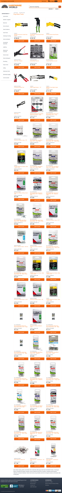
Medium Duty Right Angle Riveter (52, 87)
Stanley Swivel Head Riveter (52, 34)
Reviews (47, 484)
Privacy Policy (55, 483)
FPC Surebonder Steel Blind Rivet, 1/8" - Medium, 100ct (52, 166)
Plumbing (5, 46)
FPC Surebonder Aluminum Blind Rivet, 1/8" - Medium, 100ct (52, 193)
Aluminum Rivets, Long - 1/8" (20, 139)
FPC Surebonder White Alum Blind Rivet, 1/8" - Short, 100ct (36, 220)
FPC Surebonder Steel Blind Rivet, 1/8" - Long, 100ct (36, 140)
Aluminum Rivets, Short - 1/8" (36, 299)
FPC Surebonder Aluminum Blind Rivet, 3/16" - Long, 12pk (53, 379)
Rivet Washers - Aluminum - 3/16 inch (52, 460)
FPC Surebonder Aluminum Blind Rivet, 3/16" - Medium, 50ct (36, 193)
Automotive (5, 15)
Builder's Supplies (6, 17)
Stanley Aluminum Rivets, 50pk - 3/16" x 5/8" (37, 273)
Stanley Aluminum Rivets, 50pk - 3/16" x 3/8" (53, 299)
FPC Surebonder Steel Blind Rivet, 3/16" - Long (52, 352)
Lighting (4, 36)
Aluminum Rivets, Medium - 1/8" (36, 247)
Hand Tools (16, 12)
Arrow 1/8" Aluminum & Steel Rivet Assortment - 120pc (36, 114)
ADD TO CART (21, 40)
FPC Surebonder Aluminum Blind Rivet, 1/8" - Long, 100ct (52, 140)
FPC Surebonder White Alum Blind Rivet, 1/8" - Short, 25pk (52, 406)
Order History (33, 481)
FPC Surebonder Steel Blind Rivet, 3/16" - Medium (36, 352)
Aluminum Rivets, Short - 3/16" (21, 299)
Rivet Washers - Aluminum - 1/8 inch (37, 460)
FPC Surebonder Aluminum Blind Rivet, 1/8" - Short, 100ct (20, 273)
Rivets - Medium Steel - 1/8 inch (21, 246)
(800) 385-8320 (33, 486)
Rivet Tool (16, 113)
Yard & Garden (6, 58)
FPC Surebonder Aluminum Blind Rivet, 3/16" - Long (52, 114)
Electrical (4, 20)
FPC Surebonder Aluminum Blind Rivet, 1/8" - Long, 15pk (52, 432)
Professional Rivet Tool (19, 87)
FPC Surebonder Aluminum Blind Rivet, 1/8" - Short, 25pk (20, 432)
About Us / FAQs (48, 481)
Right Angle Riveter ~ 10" (35, 87)
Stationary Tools (6, 53)
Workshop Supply (6, 55)
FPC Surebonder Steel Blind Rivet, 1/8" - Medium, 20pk (36, 406)
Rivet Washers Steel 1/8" (19, 459)
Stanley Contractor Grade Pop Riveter (20, 34)
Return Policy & (48, 483)
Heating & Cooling (6, 29)
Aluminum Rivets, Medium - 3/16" (36, 326)
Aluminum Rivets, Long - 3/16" (53, 219)
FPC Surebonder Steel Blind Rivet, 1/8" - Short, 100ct (36, 166)
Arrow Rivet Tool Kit (34, 60)
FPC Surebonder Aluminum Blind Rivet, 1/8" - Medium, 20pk (36, 432)
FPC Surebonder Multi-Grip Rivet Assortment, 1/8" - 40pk (20, 352)
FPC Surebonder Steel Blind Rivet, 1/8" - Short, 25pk (20, 406)
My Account (44, 1)
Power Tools (5, 48)
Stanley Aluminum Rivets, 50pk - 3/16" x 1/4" (21, 166)
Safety (4, 51)
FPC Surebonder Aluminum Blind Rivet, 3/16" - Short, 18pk (21, 379)
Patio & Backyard (6, 44)
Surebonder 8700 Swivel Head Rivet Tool (37, 34)
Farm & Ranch (5, 22)
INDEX (56, 6)
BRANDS (51, 6)
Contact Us (32, 484)
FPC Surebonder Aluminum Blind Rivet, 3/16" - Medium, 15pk (36, 379)
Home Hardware (6, 32)
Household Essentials (7, 34)
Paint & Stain (5, 41)
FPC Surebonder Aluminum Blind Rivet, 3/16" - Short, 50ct (52, 247)
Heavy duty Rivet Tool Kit (51, 60)
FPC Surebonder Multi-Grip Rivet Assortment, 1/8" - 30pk (52, 326)
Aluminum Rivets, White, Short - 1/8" (21, 193)
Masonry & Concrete (7, 39)
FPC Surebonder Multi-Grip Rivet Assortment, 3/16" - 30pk (21, 326)
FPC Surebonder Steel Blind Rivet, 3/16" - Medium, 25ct (20, 220)
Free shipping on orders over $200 (11, 1)
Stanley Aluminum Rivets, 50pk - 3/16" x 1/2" (53, 273)
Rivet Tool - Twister (18, 60)
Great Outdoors (6, 25)
